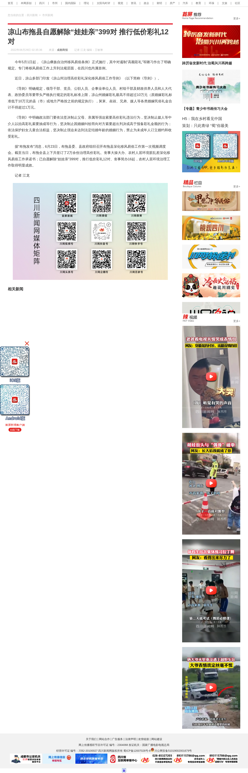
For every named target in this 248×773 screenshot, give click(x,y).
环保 (211, 3)
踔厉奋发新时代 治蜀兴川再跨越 (207, 63)
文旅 (224, 3)
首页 (10, 3)
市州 (55, 3)
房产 (172, 3)
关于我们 (91, 739)
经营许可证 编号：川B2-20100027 (77, 750)
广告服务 (117, 739)
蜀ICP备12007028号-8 (137, 750)
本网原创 (26, 3)
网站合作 (104, 739)
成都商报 (62, 49)
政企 (146, 3)
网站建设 (156, 739)
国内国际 (70, 3)
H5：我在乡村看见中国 (202, 118)
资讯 (133, 3)
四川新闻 (32, 15)
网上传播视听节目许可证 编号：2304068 (103, 744)
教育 (198, 3)
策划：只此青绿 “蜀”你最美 (205, 125)
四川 (42, 3)
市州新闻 (47, 15)
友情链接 (143, 739)
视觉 (120, 3)
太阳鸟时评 (103, 3)
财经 (159, 3)
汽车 (185, 3)
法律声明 (130, 739)
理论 (86, 3)
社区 (237, 3)
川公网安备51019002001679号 (171, 750)
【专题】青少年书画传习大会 (204, 109)
